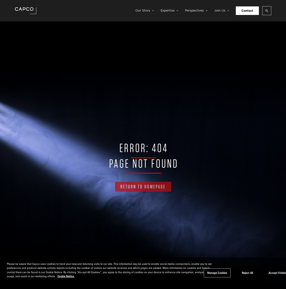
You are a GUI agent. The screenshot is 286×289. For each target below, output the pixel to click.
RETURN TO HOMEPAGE (143, 186)
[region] (143, 273)
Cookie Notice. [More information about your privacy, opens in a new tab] (66, 276)
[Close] (279, 272)
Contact (247, 10)
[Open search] (266, 10)
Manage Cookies (217, 272)
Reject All (247, 272)
